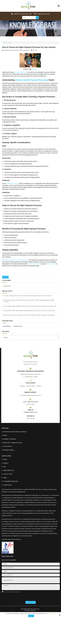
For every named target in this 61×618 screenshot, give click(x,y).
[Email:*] (31, 571)
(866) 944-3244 (19, 14)
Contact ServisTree (34, 264)
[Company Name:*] (31, 567)
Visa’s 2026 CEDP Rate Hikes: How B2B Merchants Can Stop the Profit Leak (29, 310)
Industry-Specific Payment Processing (31, 80)
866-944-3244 (51, 264)
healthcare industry (12, 183)
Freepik (34, 69)
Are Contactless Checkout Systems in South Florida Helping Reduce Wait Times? (29, 300)
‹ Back (5, 277)
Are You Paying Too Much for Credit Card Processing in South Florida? (27, 295)
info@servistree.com (43, 14)
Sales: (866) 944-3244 (30, 402)
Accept (31, 615)
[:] (2, 591)
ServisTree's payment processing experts (15, 260)
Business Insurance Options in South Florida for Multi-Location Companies (29, 315)
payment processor (20, 72)
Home (5, 42)
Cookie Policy (51, 613)
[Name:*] (31, 564)
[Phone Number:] (31, 575)
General (35, 50)
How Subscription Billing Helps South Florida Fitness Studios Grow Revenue (30, 306)
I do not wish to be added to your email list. (11, 591)
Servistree (26, 50)
